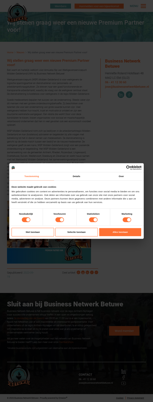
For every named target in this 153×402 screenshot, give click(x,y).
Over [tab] (121, 176)
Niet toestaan (33, 232)
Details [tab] (76, 176)
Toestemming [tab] (31, 176)
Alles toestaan (120, 232)
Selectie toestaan (76, 232)
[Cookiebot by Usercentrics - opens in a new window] (128, 167)
